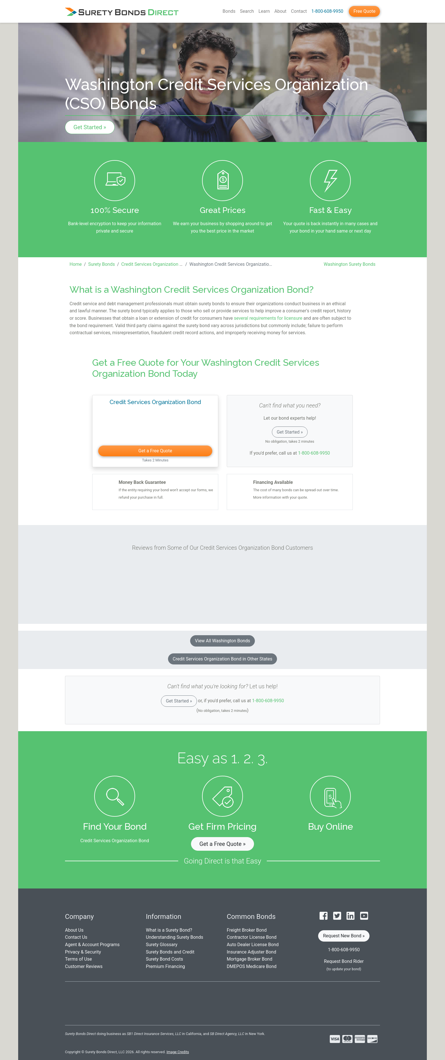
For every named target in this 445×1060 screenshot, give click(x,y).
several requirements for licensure (268, 318)
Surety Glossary (161, 944)
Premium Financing (165, 966)
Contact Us (76, 937)
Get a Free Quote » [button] (223, 844)
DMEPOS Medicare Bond (251, 966)
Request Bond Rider (344, 961)
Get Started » (90, 127)
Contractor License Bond (251, 937)
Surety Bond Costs (164, 959)
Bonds (228, 11)
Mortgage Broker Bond (249, 959)
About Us (74, 930)
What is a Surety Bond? (169, 930)
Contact (299, 11)
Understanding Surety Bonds (174, 937)
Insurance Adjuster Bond (251, 952)
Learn (264, 11)
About (280, 11)
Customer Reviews (83, 966)
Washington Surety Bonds (350, 264)
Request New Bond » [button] (344, 935)
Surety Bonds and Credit (170, 952)
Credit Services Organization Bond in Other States (222, 659)
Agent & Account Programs (92, 944)
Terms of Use (78, 959)
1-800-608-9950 (327, 11)
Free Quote (364, 11)
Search (247, 11)
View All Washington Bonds (222, 640)
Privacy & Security (83, 952)
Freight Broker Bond (246, 930)
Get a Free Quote (155, 450)
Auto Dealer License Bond (253, 944)
